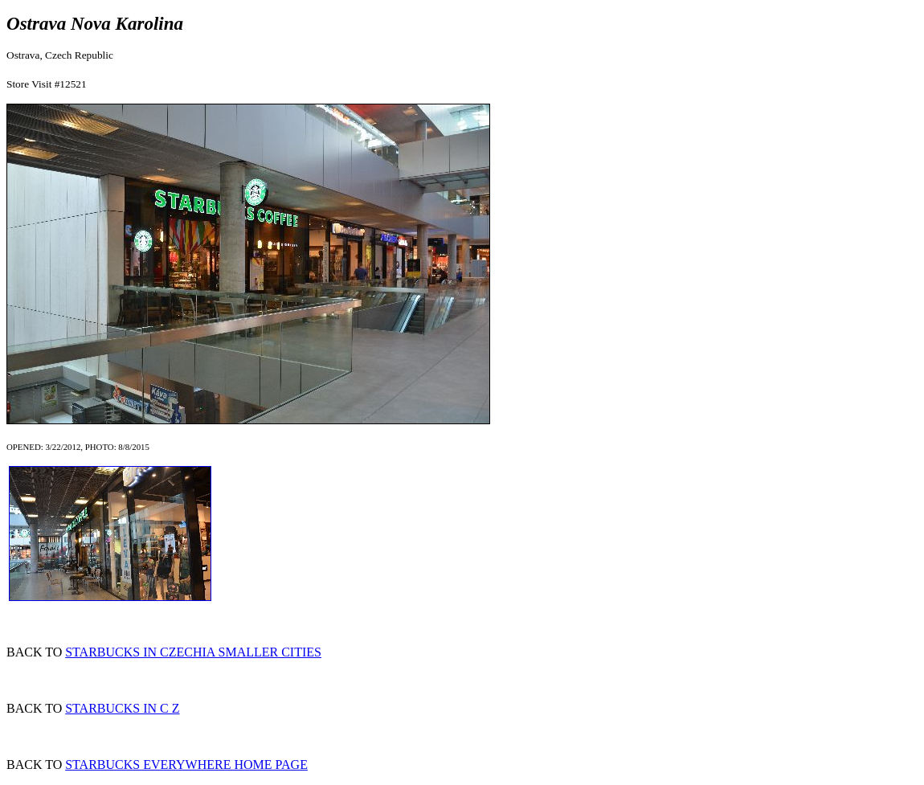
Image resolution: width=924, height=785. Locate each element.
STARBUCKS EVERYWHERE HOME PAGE (186, 764)
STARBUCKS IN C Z (122, 708)
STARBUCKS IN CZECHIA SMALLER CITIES (193, 652)
